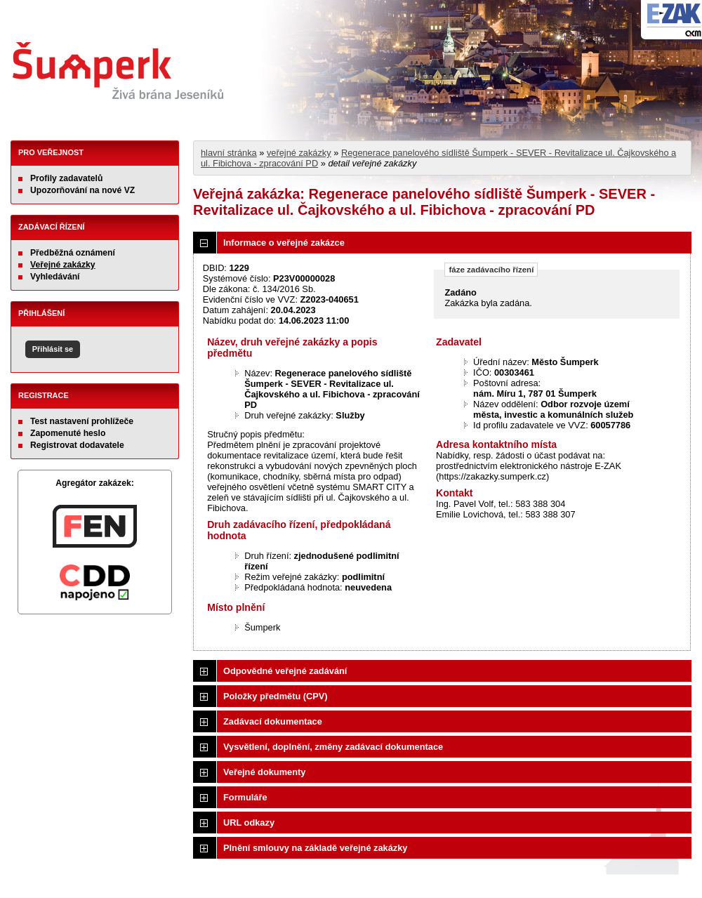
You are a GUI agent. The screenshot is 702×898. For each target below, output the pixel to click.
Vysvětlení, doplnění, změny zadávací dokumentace (333, 746)
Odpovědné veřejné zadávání (285, 671)
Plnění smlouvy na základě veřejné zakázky (315, 848)
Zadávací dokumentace (272, 721)
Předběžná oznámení (72, 253)
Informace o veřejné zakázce (284, 242)
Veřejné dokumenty (264, 772)
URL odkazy (248, 822)
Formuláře (245, 797)
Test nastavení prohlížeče (81, 421)
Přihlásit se (52, 349)
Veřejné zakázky (62, 265)
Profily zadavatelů (66, 178)
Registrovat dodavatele (77, 445)
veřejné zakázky (299, 152)
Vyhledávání (55, 277)
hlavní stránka (229, 152)
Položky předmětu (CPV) (275, 696)
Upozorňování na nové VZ (82, 190)
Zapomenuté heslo (67, 433)
